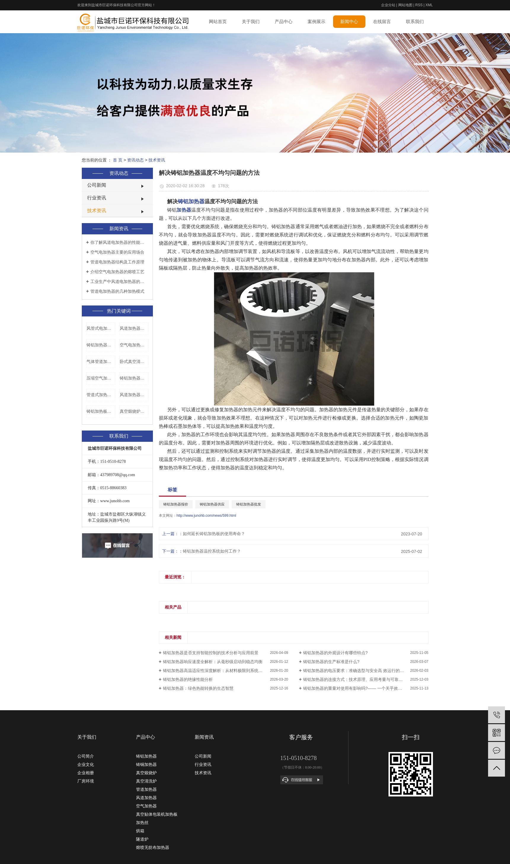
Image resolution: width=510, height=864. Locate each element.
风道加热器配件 (134, 394)
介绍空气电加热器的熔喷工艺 (117, 271)
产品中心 (283, 21)
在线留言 (382, 21)
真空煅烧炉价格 (134, 411)
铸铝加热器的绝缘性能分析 (188, 679)
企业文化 (85, 764)
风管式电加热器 (101, 328)
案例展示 (316, 21)
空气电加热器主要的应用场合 (117, 252)
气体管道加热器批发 (101, 361)
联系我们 (415, 21)
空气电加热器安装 (134, 345)
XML (429, 5)
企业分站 (388, 5)
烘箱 (140, 830)
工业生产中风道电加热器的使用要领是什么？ (119, 281)
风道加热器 (146, 797)
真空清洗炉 (146, 781)
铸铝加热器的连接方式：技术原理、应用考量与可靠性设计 (357, 679)
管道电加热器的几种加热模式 (117, 291)
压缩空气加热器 (101, 378)
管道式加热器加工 (101, 394)
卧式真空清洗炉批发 (134, 361)
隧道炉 (142, 839)
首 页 (117, 160)
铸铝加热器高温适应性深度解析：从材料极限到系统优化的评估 (221, 670)
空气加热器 (146, 806)
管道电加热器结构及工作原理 (117, 262)
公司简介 (85, 756)
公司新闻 (96, 185)
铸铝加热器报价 (134, 378)
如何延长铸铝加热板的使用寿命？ (214, 533)
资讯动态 (135, 160)
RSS (419, 5)
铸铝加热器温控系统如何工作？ (212, 551)
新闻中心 (349, 21)
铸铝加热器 (146, 756)
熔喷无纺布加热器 (152, 847)
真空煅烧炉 (146, 772)
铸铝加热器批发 (248, 504)
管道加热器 (146, 789)
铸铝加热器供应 (212, 504)
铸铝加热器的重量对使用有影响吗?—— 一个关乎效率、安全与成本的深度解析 (365, 688)
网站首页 (218, 21)
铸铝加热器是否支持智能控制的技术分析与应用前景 (210, 652)
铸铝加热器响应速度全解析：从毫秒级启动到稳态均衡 (213, 661)
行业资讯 (96, 197)
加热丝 (142, 822)
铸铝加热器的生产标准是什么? (331, 661)
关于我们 (251, 21)
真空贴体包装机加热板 (157, 814)
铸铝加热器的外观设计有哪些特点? (335, 652)
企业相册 (85, 772)
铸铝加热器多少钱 (101, 345)
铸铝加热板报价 (101, 411)
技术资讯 (156, 160)
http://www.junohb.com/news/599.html (206, 515)
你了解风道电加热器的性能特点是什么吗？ (119, 242)
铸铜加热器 (146, 764)
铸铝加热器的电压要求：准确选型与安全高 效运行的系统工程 (359, 670)
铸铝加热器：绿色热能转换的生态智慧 (198, 688)
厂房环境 (85, 781)
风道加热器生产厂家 (134, 328)
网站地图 (405, 5)
